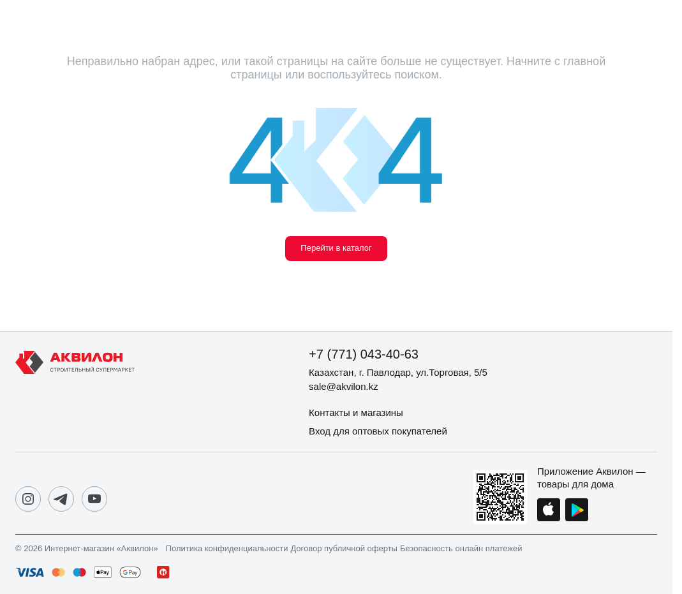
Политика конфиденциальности (227, 548)
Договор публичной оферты (343, 548)
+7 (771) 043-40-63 (364, 354)
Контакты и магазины (356, 412)
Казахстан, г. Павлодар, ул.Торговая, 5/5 (398, 372)
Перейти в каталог (335, 248)
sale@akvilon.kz (343, 386)
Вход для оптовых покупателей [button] (378, 431)
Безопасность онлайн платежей (461, 548)
